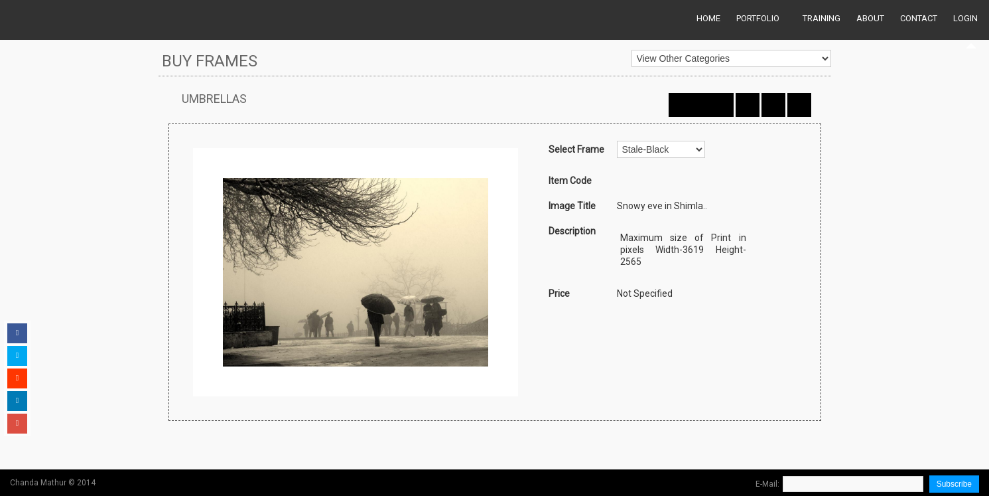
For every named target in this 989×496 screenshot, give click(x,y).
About (870, 18)
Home (708, 18)
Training (821, 18)
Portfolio (757, 18)
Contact (918, 18)
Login (965, 18)
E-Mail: (767, 484)
